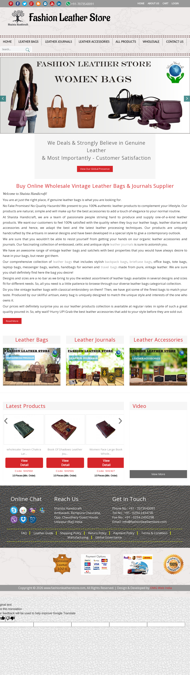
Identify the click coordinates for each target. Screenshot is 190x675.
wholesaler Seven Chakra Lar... (33, 451)
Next (187, 98)
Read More (12, 321)
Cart (165, 3)
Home (140, 3)
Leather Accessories (94, 42)
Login (175, 3)
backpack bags (116, 261)
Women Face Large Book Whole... (114, 451)
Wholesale (151, 42)
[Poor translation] (10, 619)
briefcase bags (141, 261)
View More (158, 474)
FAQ (24, 533)
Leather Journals (58, 42)
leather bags (62, 261)
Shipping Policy (70, 533)
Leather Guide (43, 533)
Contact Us (175, 42)
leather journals (121, 244)
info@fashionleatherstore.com (144, 522)
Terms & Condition (154, 533)
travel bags (109, 267)
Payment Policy (123, 533)
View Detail (33, 463)
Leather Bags (28, 42)
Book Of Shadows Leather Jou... (73, 451)
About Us (153, 3)
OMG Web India (161, 588)
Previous (3, 98)
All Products (126, 42)
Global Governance (108, 537)
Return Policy (97, 533)
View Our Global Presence (95, 169)
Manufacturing (78, 537)
